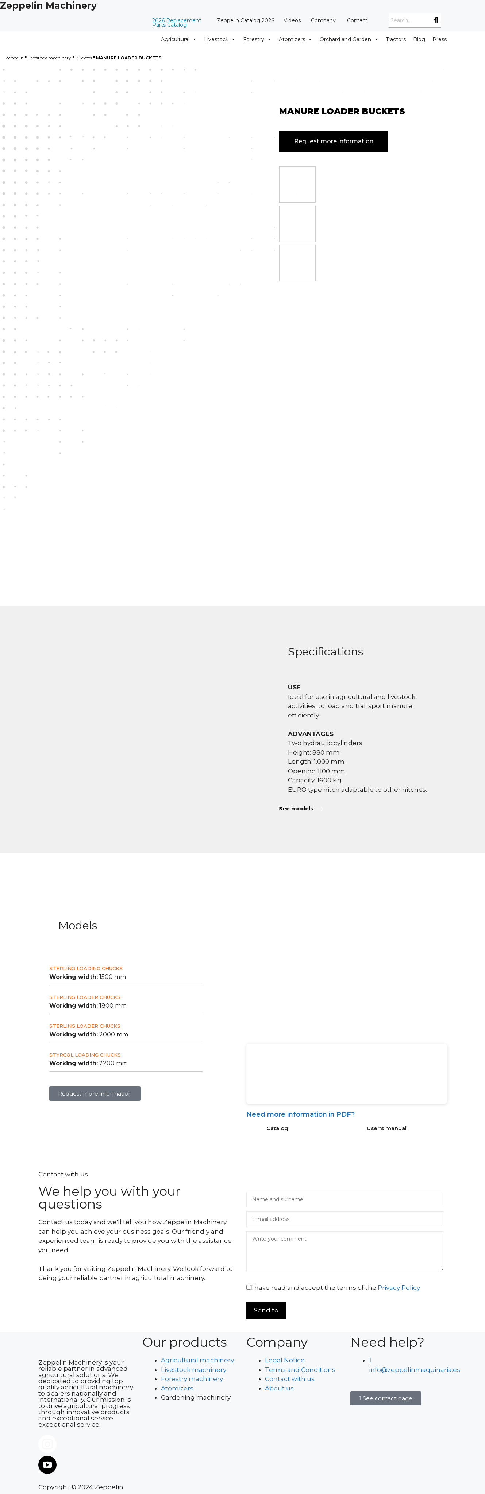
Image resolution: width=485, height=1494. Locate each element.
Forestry (257, 39)
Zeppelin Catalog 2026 (245, 20)
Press (439, 39)
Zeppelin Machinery (48, 5)
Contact (357, 20)
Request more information (333, 141)
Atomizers (295, 39)
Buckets (83, 58)
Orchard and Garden (349, 39)
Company (323, 20)
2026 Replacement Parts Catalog (176, 22)
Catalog (277, 1128)
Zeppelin (14, 58)
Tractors (396, 39)
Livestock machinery (49, 58)
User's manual (387, 1128)
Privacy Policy (399, 1287)
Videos (292, 20)
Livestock (220, 39)
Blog (419, 39)
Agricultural (179, 39)
